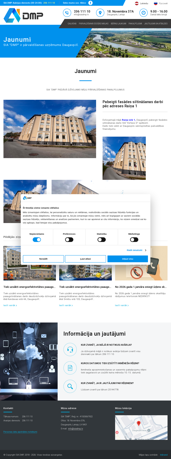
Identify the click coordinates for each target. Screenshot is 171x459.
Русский (163, 3)
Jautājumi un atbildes (156, 23)
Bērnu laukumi (118, 23)
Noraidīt (43, 259)
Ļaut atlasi (85, 259)
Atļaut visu (127, 259)
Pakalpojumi (135, 23)
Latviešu (144, 3)
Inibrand (164, 455)
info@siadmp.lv (81, 14)
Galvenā (72, 23)
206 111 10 (49, 3)
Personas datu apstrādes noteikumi (20, 431)
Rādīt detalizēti (134, 250)
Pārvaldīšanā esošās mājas (93, 23)
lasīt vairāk (9, 305)
